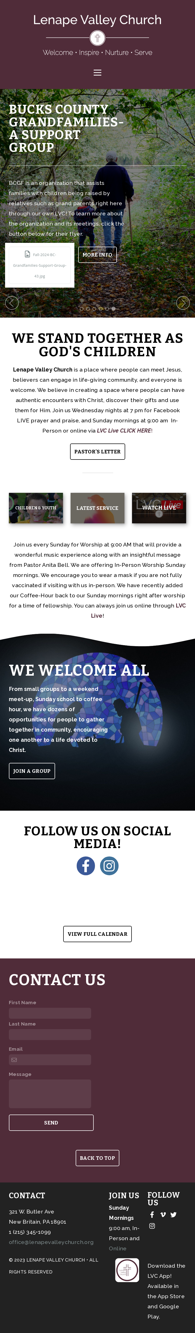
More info (136, 255)
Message (20, 1074)
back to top (97, 1174)
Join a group (32, 771)
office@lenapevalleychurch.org (51, 1242)
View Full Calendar (97, 934)
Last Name (22, 1024)
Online (117, 1248)
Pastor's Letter (97, 451)
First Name (22, 1002)
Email (16, 1049)
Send (51, 1122)
